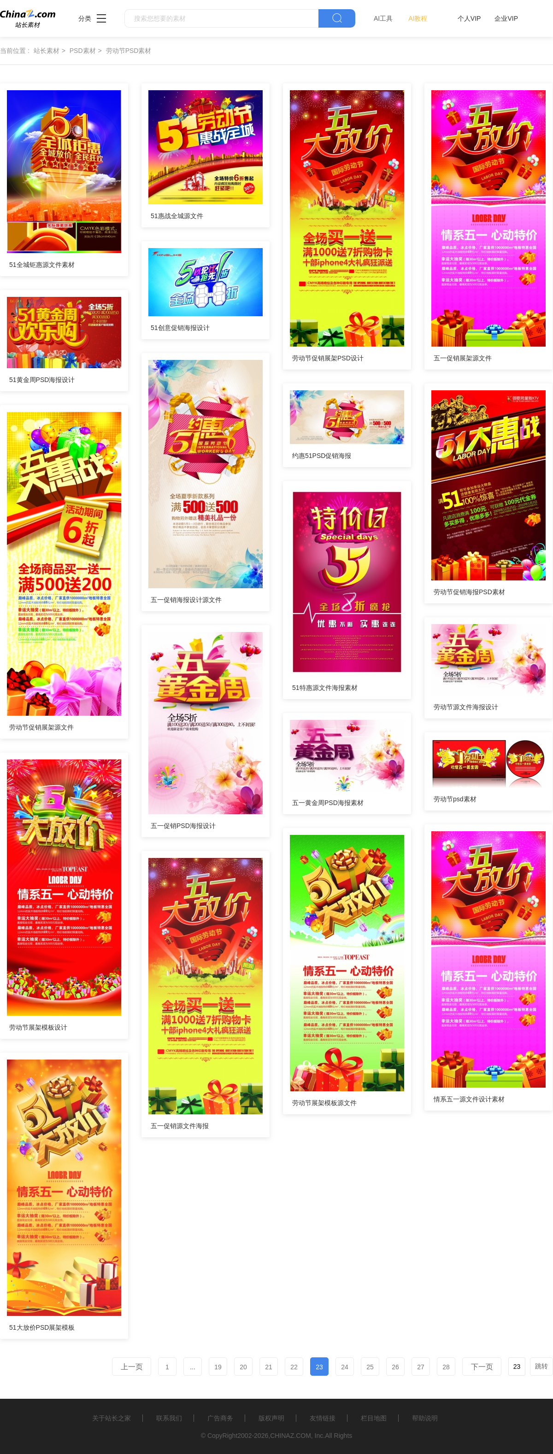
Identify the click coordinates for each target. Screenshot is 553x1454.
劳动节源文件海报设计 (466, 707)
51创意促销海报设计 (180, 327)
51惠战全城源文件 (177, 216)
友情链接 (322, 1418)
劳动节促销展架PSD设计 (328, 358)
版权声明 (271, 1418)
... (192, 1367)
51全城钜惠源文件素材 (42, 264)
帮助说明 (425, 1418)
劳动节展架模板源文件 (324, 1102)
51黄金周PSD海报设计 (42, 379)
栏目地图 (374, 1418)
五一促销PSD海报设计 (183, 825)
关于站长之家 (111, 1418)
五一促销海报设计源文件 (186, 599)
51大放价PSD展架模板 (42, 1327)
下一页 (482, 1367)
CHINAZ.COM (290, 1435)
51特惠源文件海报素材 (325, 687)
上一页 (132, 1367)
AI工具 (383, 18)
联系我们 (169, 1418)
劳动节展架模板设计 (38, 1027)
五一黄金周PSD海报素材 (328, 802)
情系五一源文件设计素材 (469, 1099)
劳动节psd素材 (455, 799)
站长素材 (46, 50)
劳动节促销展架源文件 (41, 727)
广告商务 (220, 1418)
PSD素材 (83, 50)
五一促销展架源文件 (463, 358)
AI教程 (417, 18)
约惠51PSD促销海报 (321, 455)
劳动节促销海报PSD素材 (469, 592)
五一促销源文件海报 (180, 1126)
